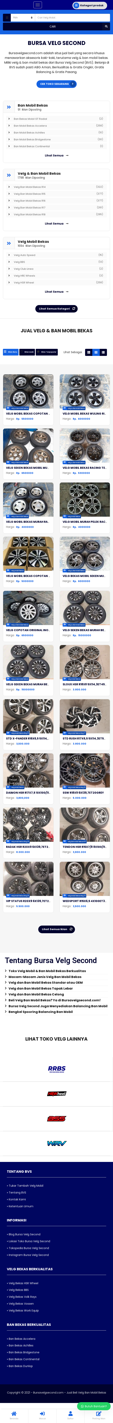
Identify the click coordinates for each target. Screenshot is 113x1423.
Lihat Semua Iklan (58, 892)
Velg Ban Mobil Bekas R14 (54, 187)
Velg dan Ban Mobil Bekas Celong (36, 956)
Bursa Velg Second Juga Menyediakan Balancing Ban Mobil (58, 968)
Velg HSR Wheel (54, 282)
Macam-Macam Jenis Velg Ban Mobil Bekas (45, 939)
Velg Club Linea (54, 269)
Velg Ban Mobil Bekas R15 (54, 194)
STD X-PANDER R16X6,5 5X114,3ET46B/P (33, 720)
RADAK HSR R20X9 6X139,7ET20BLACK (33, 819)
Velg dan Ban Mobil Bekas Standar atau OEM (46, 945)
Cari (80, 26)
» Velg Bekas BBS (18, 1252)
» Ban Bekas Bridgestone (23, 1315)
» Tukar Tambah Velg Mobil (25, 1148)
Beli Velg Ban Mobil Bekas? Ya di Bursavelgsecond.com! (55, 962)
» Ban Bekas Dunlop (20, 1328)
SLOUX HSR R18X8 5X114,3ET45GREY (87, 670)
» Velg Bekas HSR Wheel (22, 1246)
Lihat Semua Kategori (58, 309)
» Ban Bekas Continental (23, 1321)
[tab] (11, 352)
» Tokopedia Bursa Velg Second (28, 1210)
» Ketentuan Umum (20, 1169)
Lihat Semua (56, 155)
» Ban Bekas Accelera (21, 1301)
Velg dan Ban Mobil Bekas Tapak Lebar (41, 951)
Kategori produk (88, 5)
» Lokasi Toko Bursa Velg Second (28, 1203)
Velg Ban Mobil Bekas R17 (54, 207)
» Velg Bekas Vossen (20, 1266)
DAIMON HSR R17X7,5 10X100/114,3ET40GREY (37, 769)
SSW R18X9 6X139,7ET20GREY (83, 769)
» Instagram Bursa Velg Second (28, 1217)
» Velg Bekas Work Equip (23, 1273)
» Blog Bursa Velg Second (23, 1197)
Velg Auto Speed (54, 255)
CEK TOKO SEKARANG (58, 84)
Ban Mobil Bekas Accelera (54, 126)
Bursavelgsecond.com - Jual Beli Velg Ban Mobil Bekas (69, 1355)
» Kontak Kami (16, 1162)
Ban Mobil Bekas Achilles (54, 132)
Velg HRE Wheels (54, 276)
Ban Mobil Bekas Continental (54, 146)
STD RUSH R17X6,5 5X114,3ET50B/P (87, 720)
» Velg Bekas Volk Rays (21, 1259)
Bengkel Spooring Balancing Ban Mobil (41, 974)
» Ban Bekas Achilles (20, 1308)
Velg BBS (54, 262)
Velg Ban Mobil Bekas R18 (54, 214)
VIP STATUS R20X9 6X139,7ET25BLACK (33, 868)
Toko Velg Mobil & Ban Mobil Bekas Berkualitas (47, 933)
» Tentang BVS (16, 1155)
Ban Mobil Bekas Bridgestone (54, 139)
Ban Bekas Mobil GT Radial (54, 119)
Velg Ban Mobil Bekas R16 (54, 201)
